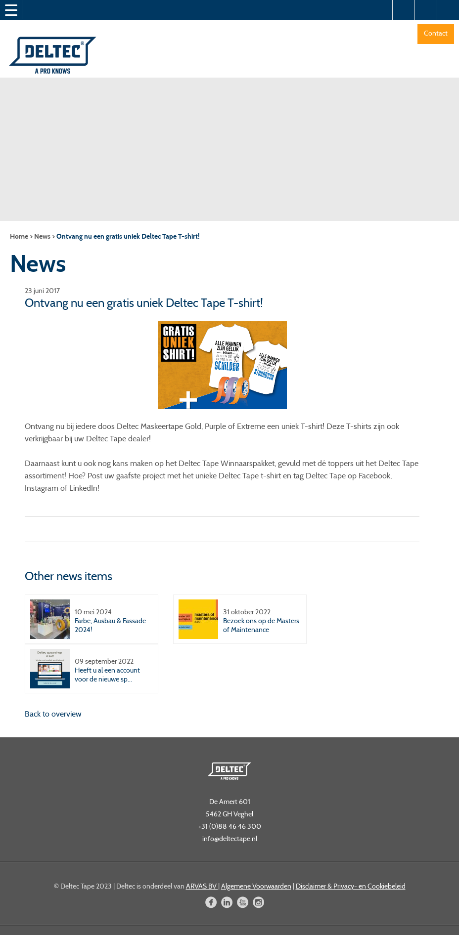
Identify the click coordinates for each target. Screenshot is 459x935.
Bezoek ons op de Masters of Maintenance (261, 625)
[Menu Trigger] (11, 10)
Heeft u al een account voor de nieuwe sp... (107, 674)
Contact (436, 33)
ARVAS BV (202, 886)
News (42, 236)
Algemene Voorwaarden (256, 886)
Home (19, 236)
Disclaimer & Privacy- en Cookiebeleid (351, 886)
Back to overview (53, 714)
